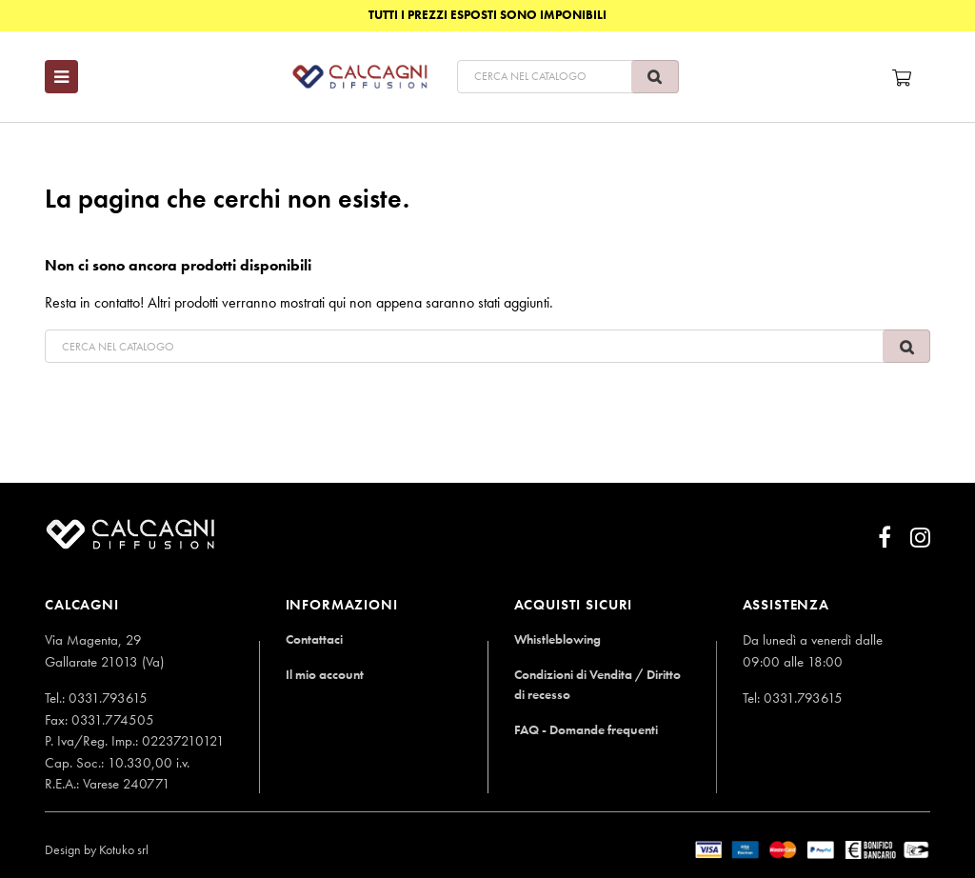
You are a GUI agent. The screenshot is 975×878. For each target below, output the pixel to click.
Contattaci (315, 639)
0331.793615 (108, 698)
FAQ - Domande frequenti (590, 729)
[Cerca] (514, 76)
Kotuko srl (124, 849)
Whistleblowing (559, 639)
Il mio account (326, 674)
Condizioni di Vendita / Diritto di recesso (601, 684)
